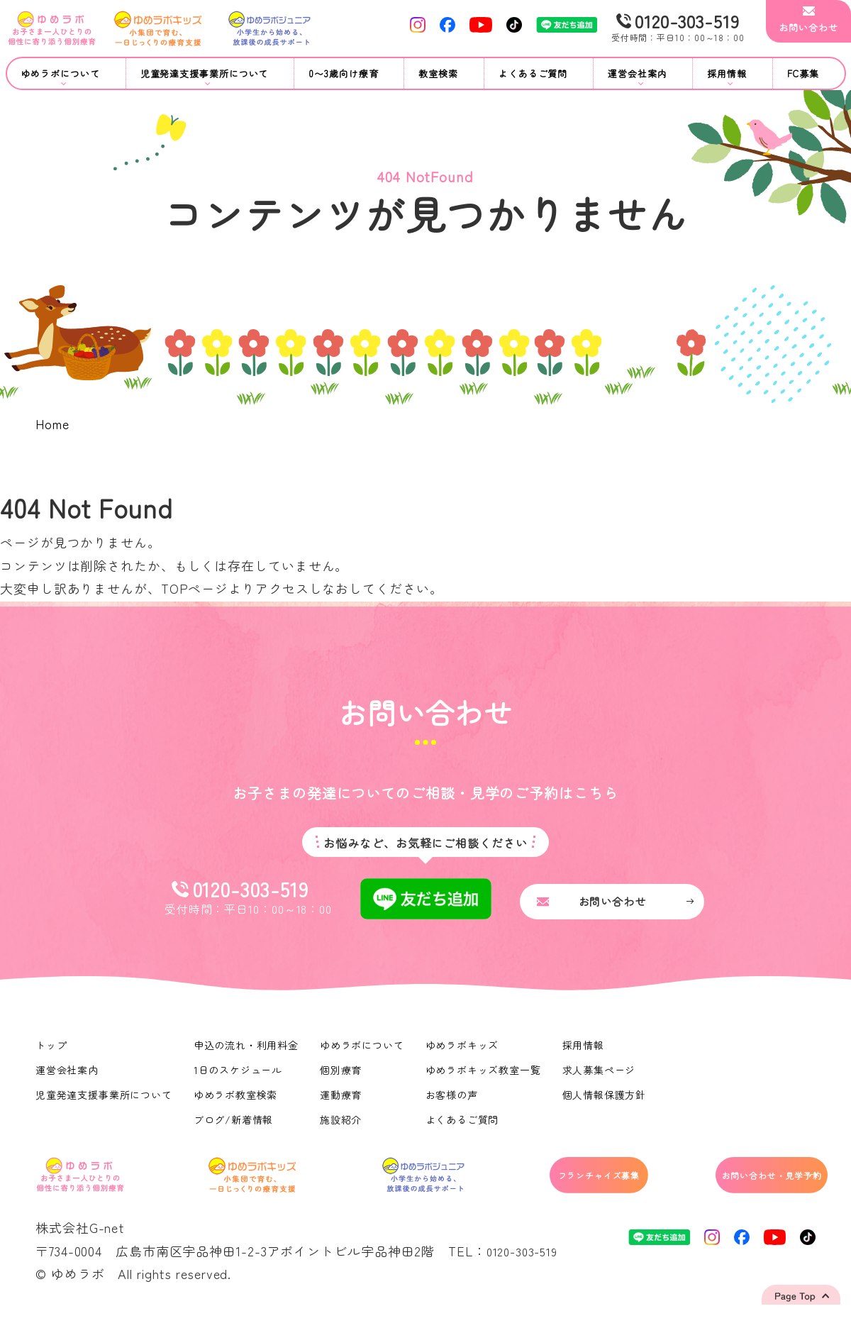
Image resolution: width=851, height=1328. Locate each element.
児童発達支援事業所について (104, 1102)
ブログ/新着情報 (234, 1127)
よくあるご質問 (533, 73)
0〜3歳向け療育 (343, 73)
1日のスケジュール (239, 1077)
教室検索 (438, 73)
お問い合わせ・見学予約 (742, 1185)
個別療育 (342, 1077)
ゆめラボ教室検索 (236, 1102)
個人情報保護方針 (606, 1102)
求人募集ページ (601, 1077)
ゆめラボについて (363, 1053)
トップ (51, 1053)
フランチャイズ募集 (539, 1185)
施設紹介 (342, 1127)
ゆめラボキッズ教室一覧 (485, 1077)
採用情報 (585, 1053)
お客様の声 (453, 1102)
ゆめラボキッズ (464, 1053)
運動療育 (342, 1102)
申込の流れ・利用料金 (247, 1053)
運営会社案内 (67, 1077)
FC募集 (803, 73)
